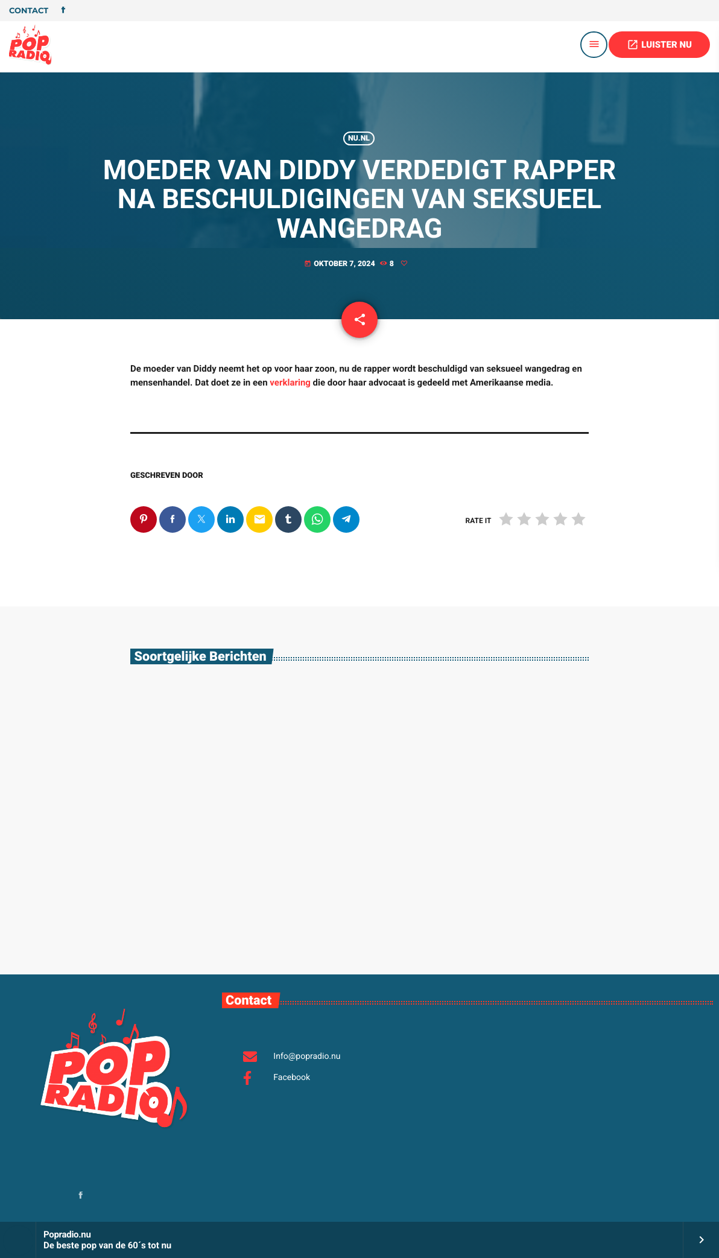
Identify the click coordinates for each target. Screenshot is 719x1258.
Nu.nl (359, 138)
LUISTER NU (659, 45)
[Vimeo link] (30, 45)
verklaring (290, 382)
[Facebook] (63, 11)
